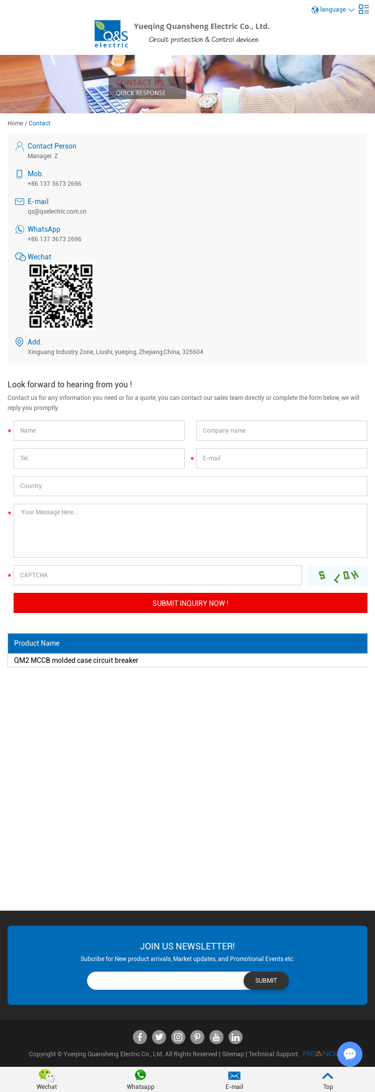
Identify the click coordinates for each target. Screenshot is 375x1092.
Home (15, 123)
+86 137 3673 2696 (55, 239)
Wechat (47, 1086)
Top (328, 1086)
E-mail (234, 1086)
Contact (39, 123)
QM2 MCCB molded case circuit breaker (76, 660)
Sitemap (233, 1054)
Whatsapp (141, 1086)
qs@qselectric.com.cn (57, 211)
